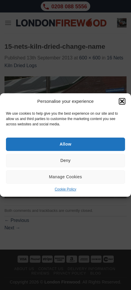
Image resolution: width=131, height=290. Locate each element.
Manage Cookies (65, 176)
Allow (65, 144)
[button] (122, 101)
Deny (65, 160)
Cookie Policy (66, 189)
